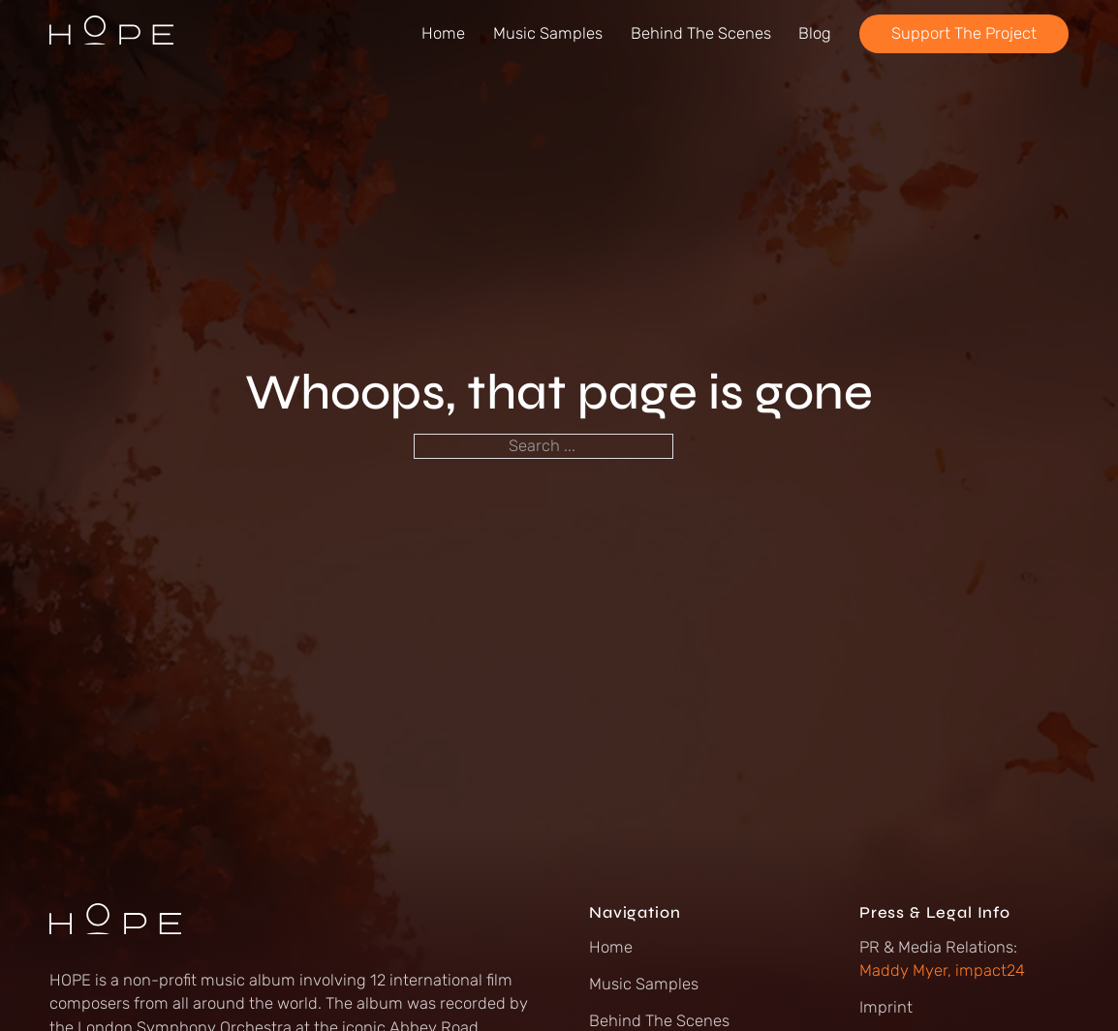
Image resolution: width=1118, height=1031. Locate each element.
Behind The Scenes (701, 33)
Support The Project (964, 33)
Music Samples (548, 33)
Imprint (886, 1007)
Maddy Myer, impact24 (942, 970)
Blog (814, 33)
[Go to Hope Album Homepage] (111, 33)
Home (443, 33)
